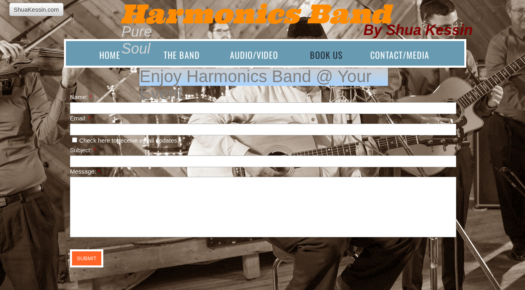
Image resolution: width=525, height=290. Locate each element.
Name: (81, 96)
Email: (80, 118)
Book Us (326, 54)
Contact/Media (399, 54)
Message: (85, 171)
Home (109, 54)
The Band (182, 54)
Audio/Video (254, 54)
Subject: (83, 150)
